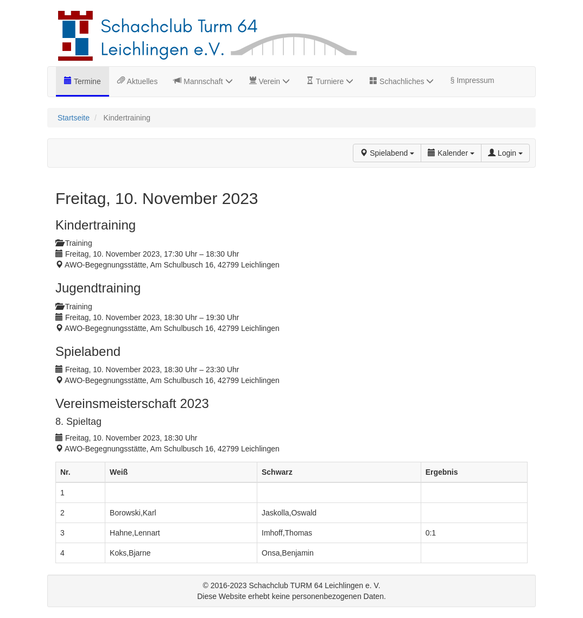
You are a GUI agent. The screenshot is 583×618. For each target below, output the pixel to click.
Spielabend (387, 153)
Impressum (474, 80)
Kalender (451, 153)
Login (505, 153)
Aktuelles (141, 81)
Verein (273, 81)
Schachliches (405, 81)
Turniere (333, 81)
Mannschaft (206, 81)
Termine (86, 81)
